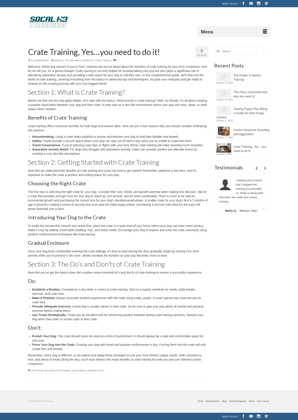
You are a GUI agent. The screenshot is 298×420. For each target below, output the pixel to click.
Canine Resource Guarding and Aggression (251, 132)
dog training (49, 370)
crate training (37, 370)
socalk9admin (41, 60)
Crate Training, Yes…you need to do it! (249, 149)
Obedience (87, 60)
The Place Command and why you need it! (250, 94)
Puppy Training (102, 60)
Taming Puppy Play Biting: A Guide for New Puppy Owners (242, 113)
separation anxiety (95, 370)
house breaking (63, 370)
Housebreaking (73, 60)
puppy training (78, 370)
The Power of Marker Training (247, 77)
